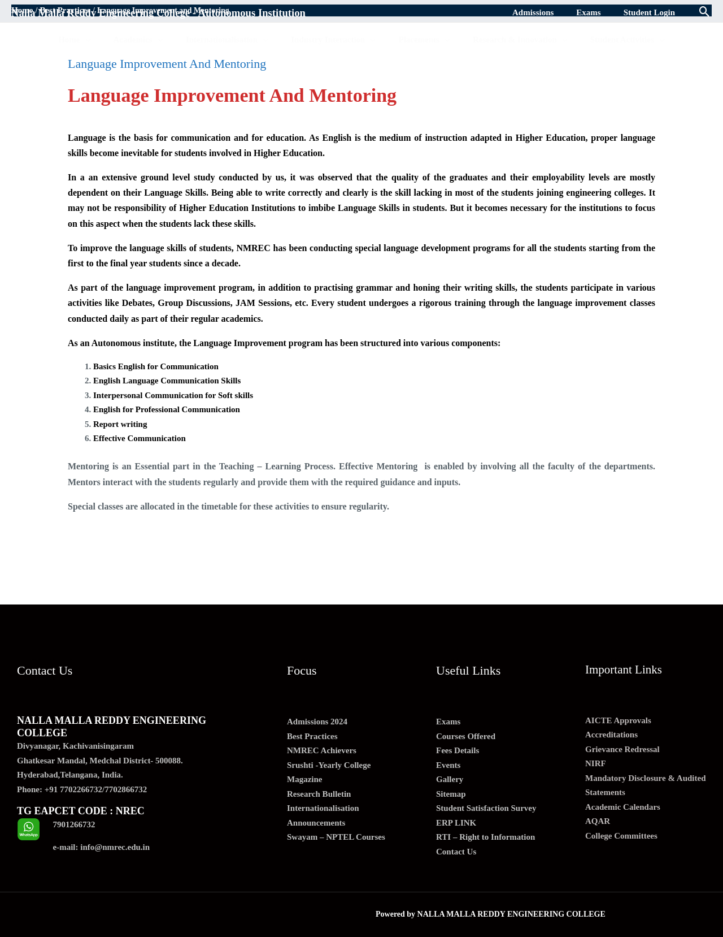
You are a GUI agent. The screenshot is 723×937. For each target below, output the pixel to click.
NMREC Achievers (321, 750)
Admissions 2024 (317, 721)
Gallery (449, 779)
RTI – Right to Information (485, 836)
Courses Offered (465, 736)
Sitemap (451, 793)
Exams (448, 721)
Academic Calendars (622, 806)
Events (448, 765)
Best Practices (312, 736)
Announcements (316, 822)
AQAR (597, 821)
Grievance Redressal (622, 749)
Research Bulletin (319, 793)
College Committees (621, 835)
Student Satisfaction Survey (486, 808)
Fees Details (457, 750)
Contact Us (456, 851)
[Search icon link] (705, 12)
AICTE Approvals (618, 720)
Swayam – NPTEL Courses (336, 836)
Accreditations (611, 734)
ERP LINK (456, 822)
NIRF (595, 763)
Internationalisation (323, 808)
